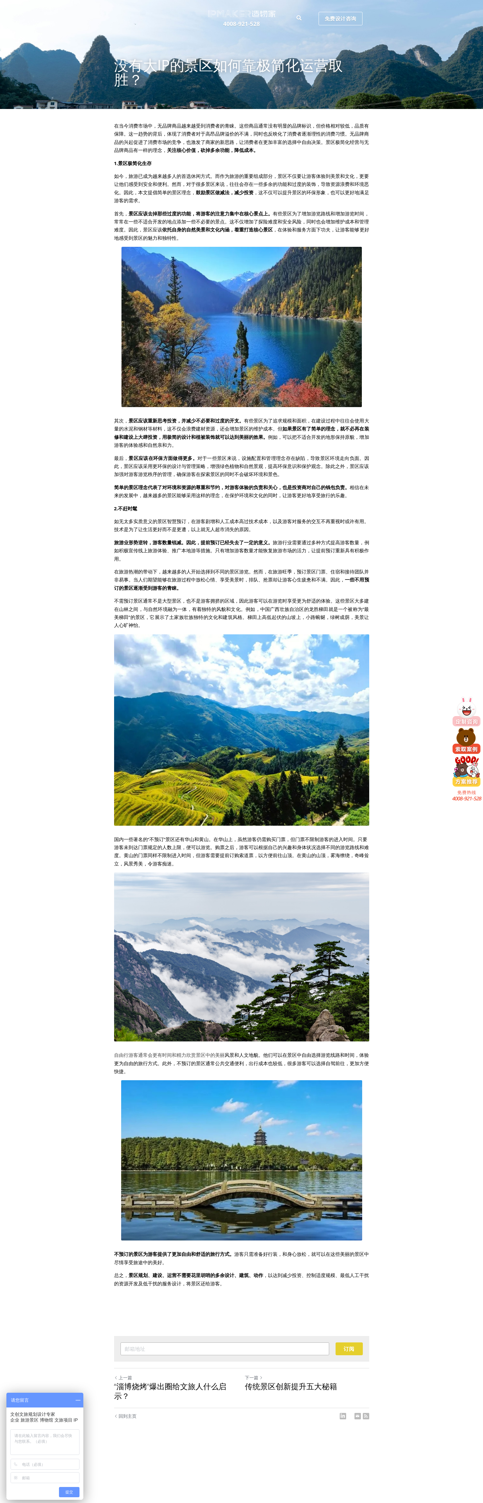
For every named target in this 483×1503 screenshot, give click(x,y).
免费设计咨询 (340, 18)
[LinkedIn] (343, 1416)
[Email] (357, 1416)
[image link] (241, 13)
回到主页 (125, 1416)
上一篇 (123, 1377)
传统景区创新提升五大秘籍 (291, 1386)
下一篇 (254, 1377)
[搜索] (299, 18)
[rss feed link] (366, 1416)
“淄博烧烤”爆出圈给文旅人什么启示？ (170, 1391)
